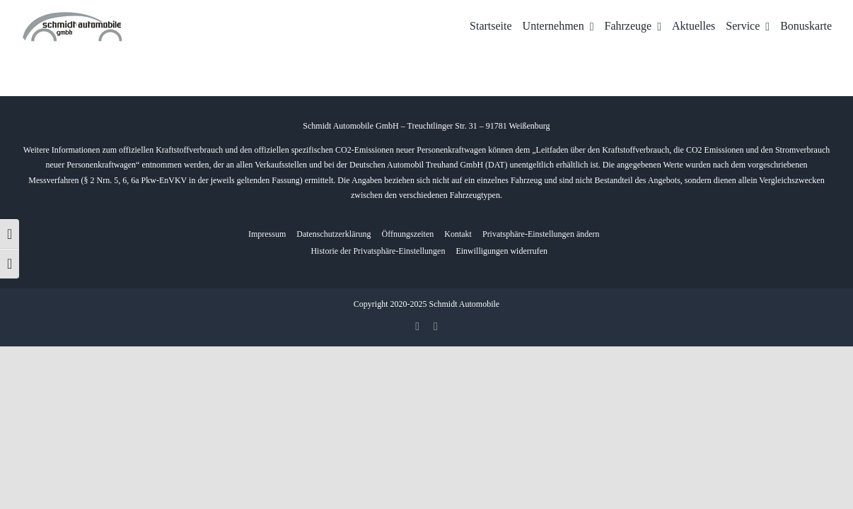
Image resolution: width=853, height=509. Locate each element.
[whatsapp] (436, 326)
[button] (541, 234)
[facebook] (417, 326)
